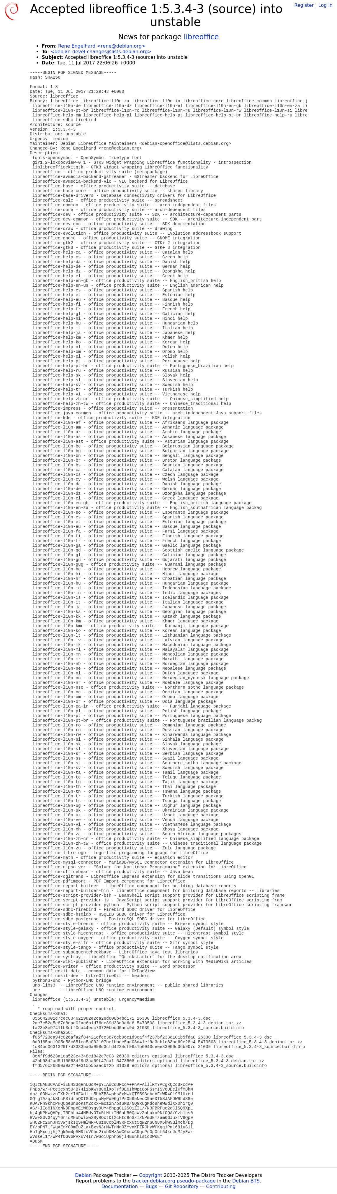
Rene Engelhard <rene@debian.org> (101, 46)
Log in (325, 5)
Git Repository (181, 1186)
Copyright (150, 1175)
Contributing (221, 1186)
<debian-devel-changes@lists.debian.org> (101, 51)
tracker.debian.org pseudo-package (174, 1181)
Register (304, 5)
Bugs (151, 1186)
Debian (83, 1175)
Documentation (120, 1186)
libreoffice (201, 37)
